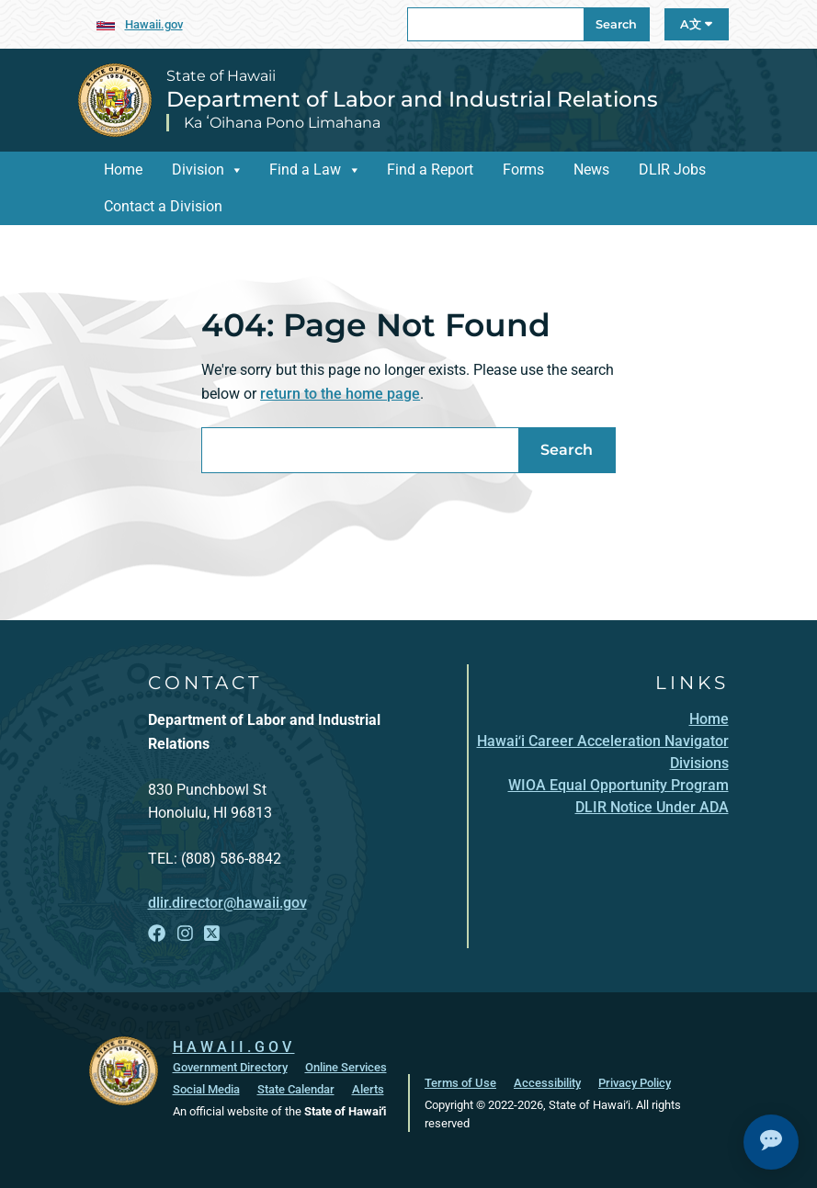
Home (123, 169)
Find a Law (305, 169)
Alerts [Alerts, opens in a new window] (368, 1089)
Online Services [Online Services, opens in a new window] (346, 1067)
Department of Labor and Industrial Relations (412, 99)
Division (198, 169)
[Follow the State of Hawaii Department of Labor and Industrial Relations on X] (212, 934)
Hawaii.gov (154, 24)
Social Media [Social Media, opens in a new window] (206, 1089)
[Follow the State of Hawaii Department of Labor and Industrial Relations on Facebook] (156, 934)
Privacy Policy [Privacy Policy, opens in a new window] (634, 1083)
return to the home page (340, 393)
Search (616, 24)
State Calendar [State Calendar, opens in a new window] (296, 1089)
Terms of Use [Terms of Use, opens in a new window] (460, 1083)
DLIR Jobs (672, 169)
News (591, 169)
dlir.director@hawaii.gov (227, 902)
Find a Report (430, 169)
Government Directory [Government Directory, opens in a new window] (230, 1067)
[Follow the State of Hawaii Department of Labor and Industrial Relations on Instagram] (185, 934)
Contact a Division (163, 206)
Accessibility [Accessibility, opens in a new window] (547, 1083)
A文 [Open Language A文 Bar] (696, 24)
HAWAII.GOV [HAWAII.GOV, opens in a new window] (234, 1047)
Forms (523, 169)
